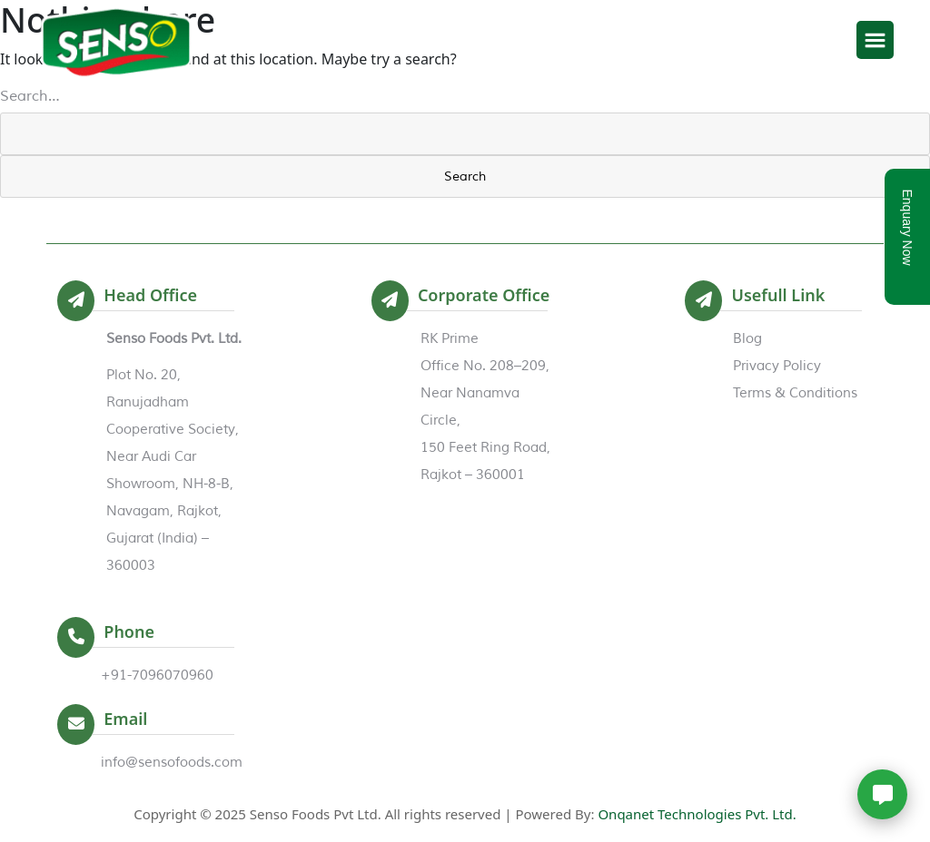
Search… (30, 96)
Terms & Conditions (795, 393)
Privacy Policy (777, 366)
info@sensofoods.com (171, 762)
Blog (747, 339)
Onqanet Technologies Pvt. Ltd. (697, 814)
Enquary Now (907, 227)
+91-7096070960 (157, 675)
